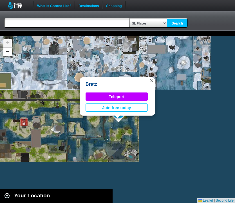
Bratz (91, 84)
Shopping (114, 5)
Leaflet (205, 200)
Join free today (116, 107)
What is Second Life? (54, 5)
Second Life (18, 5)
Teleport (117, 96)
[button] (151, 80)
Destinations (89, 5)
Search (177, 23)
